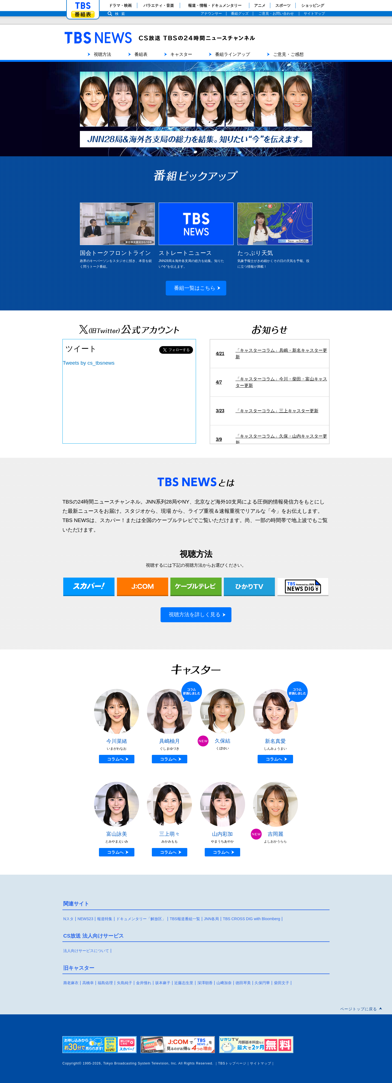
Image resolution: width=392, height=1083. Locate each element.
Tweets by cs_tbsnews (88, 363)
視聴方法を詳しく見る (195, 614)
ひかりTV (249, 587)
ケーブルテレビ (196, 587)
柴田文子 (281, 983)
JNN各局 (211, 919)
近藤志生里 (183, 983)
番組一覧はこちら (194, 288)
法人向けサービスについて (86, 950)
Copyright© (72, 1063)
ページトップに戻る (358, 1009)
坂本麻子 (162, 983)
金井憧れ (143, 983)
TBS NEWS (159, 33)
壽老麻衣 (71, 983)
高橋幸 (88, 983)
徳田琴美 (243, 983)
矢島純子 (124, 983)
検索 (121, 14)
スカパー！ (88, 587)
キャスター (181, 54)
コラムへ (115, 759)
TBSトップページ (232, 1063)
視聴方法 (102, 54)
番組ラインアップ (232, 54)
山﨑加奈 (224, 983)
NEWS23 (85, 919)
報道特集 (104, 919)
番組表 (83, 14)
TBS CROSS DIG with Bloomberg (251, 919)
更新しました (191, 691)
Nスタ (68, 919)
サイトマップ (260, 1063)
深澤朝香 (205, 983)
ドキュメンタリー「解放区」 (141, 919)
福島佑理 (105, 983)
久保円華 (262, 983)
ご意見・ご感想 (288, 54)
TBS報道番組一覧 (185, 919)
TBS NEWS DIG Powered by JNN (303, 587)
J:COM (142, 587)
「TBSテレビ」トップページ (83, 5)
